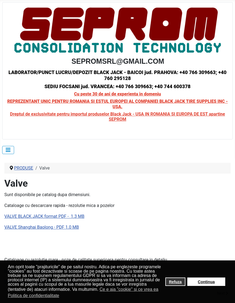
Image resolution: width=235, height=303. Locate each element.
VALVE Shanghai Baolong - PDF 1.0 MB (41, 227)
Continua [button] (206, 282)
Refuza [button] (175, 282)
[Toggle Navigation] (8, 150)
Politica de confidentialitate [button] (33, 295)
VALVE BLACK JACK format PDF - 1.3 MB (44, 216)
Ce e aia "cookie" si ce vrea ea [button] (128, 289)
